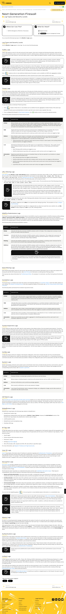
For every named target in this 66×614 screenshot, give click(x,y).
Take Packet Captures (24, 112)
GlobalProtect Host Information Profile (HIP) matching (17, 399)
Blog (3, 607)
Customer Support (23, 606)
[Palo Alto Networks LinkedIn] (56, 600)
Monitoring (19, 9)
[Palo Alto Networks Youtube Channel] (62, 600)
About (20, 602)
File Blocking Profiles (26, 274)
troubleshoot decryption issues (44, 470)
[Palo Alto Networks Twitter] (59, 600)
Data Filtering (27, 271)
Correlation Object (45, 282)
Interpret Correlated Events (16, 284)
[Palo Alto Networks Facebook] (53, 600)
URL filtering (5, 174)
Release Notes (5, 604)
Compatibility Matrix (6, 609)
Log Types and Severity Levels (39, 9)
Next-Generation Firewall (11, 9)
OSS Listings (5, 611)
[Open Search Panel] (50, 3)
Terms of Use (38, 606)
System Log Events (24, 367)
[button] (65, 491)
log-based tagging (12, 441)
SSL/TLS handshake (50, 495)
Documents (37, 608)
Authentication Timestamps (45, 453)
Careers (20, 604)
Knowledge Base (22, 609)
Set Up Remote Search (21, 571)
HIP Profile (9, 404)
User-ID (4, 453)
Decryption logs (6, 464)
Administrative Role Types (8, 568)
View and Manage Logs (27, 9)
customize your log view (27, 177)
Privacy (37, 602)
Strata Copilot (59, 3)
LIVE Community (22, 608)
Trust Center (38, 604)
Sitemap (4, 612)
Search (3, 605)
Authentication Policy (21, 538)
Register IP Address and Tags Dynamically (24, 445)
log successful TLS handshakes (17, 467)
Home (3, 9)
